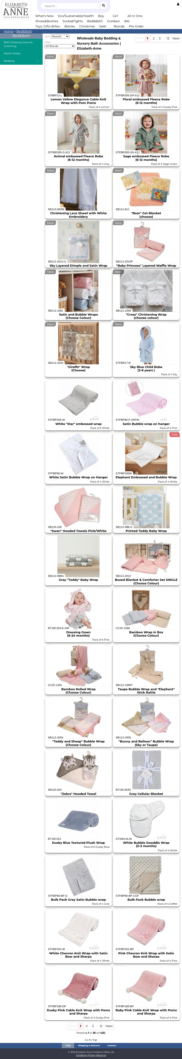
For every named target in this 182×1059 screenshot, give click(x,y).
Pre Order (136, 26)
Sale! (102, 26)
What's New (44, 16)
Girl (115, 16)
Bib (126, 21)
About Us (101, 1055)
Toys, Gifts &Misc (47, 26)
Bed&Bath (95, 21)
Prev (139, 38)
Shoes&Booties (46, 21)
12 (168, 38)
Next (176, 38)
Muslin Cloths (12, 53)
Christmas (87, 26)
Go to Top (91, 1040)
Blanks (69, 26)
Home (8, 31)
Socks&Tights (73, 21)
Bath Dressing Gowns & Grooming (18, 44)
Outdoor (113, 21)
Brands (119, 26)
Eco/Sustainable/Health (76, 16)
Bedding (9, 61)
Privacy (92, 1055)
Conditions (81, 1055)
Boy (101, 16)
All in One (134, 16)
